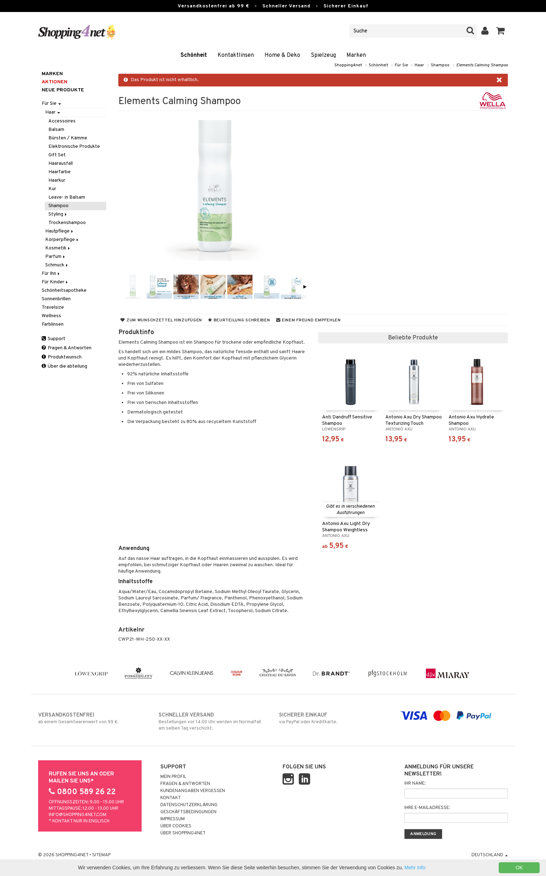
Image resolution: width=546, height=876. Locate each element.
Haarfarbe (59, 172)
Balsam (56, 130)
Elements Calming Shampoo (482, 65)
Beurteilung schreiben (239, 320)
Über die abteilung (64, 366)
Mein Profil (173, 777)
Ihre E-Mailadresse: (427, 808)
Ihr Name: (415, 783)
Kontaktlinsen (236, 55)
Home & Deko (282, 55)
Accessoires (62, 121)
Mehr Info (414, 867)
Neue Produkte (63, 90)
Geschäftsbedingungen (188, 812)
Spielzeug (323, 55)
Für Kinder (55, 282)
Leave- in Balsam (66, 197)
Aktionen (54, 82)
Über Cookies (175, 826)
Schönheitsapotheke (64, 291)
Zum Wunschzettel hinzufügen (161, 320)
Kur (52, 189)
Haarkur (56, 180)
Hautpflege (59, 231)
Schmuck (57, 265)
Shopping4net (348, 65)
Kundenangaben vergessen (192, 791)
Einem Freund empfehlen (308, 320)
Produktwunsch (62, 357)
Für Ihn (51, 274)
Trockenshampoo (67, 223)
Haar (419, 65)
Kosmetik (58, 248)
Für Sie (401, 65)
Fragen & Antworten (66, 348)
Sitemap (101, 855)
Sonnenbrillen (56, 299)
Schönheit (193, 55)
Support (53, 339)
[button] (500, 31)
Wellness (51, 316)
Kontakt (170, 798)
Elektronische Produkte (74, 147)
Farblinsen (53, 324)
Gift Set (57, 155)
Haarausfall (60, 164)
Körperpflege (62, 240)
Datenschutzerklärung (189, 805)
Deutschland (489, 855)
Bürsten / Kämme (67, 138)
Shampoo (440, 65)
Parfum (55, 257)
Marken (356, 55)
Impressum (172, 819)
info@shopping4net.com (77, 815)
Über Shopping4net (183, 833)
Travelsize (53, 307)
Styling (58, 214)
